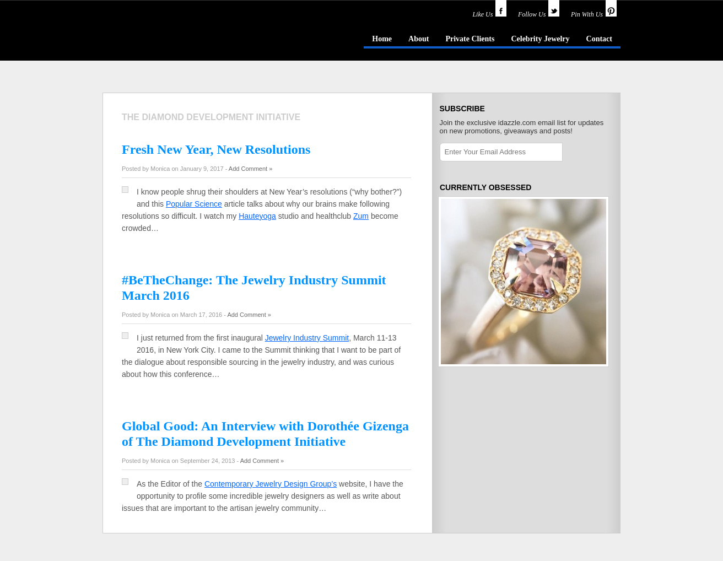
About (418, 39)
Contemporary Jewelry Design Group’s (270, 483)
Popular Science (194, 203)
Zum (361, 216)
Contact (599, 39)
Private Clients (469, 39)
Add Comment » (250, 168)
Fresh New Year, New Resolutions (216, 149)
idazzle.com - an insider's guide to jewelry (181, 38)
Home (382, 39)
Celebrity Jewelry (540, 39)
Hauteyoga (257, 216)
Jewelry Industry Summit (307, 337)
